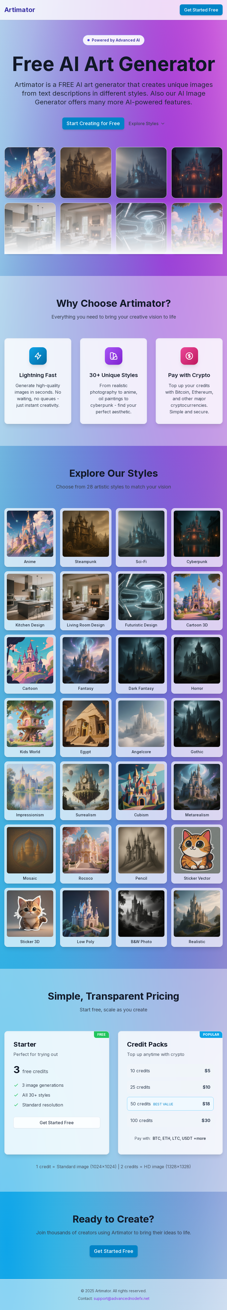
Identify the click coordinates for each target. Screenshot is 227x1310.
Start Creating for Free (93, 123)
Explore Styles (147, 123)
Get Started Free (201, 10)
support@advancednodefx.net (121, 1298)
